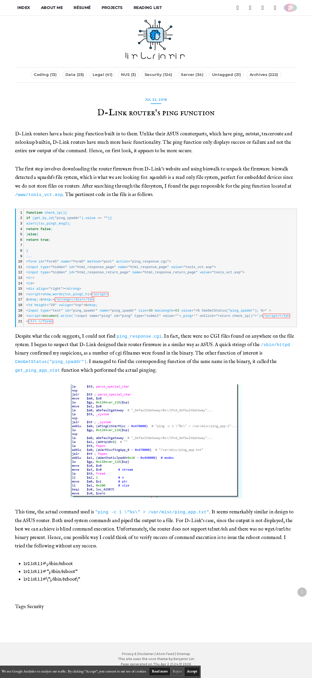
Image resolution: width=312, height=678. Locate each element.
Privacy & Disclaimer (138, 654)
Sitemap (183, 654)
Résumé (82, 7)
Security (35, 607)
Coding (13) (45, 74)
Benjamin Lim (183, 659)
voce (152, 659)
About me (52, 7)
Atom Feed (165, 654)
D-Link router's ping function (156, 112)
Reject (177, 671)
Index (23, 7)
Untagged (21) (226, 74)
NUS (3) (128, 74)
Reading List (148, 7)
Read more (160, 671)
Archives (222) (264, 74)
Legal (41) (102, 74)
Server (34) (192, 74)
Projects (112, 7)
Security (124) (158, 74)
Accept (192, 671)
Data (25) (74, 74)
